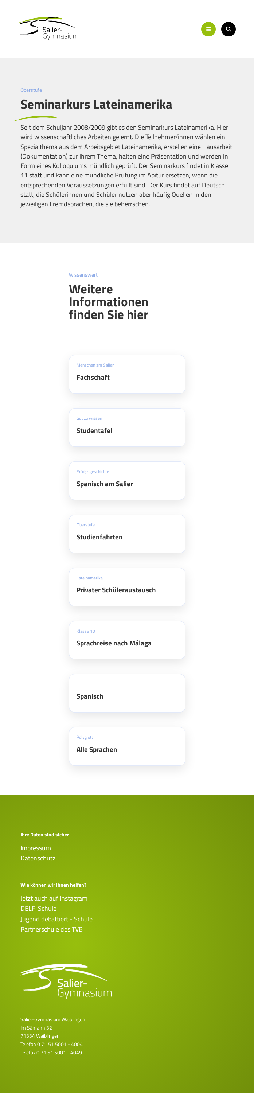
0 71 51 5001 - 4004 (60, 1044)
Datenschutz (37, 858)
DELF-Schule (38, 908)
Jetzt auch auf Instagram (53, 898)
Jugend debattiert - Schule (56, 919)
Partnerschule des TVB (51, 929)
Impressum (35, 848)
